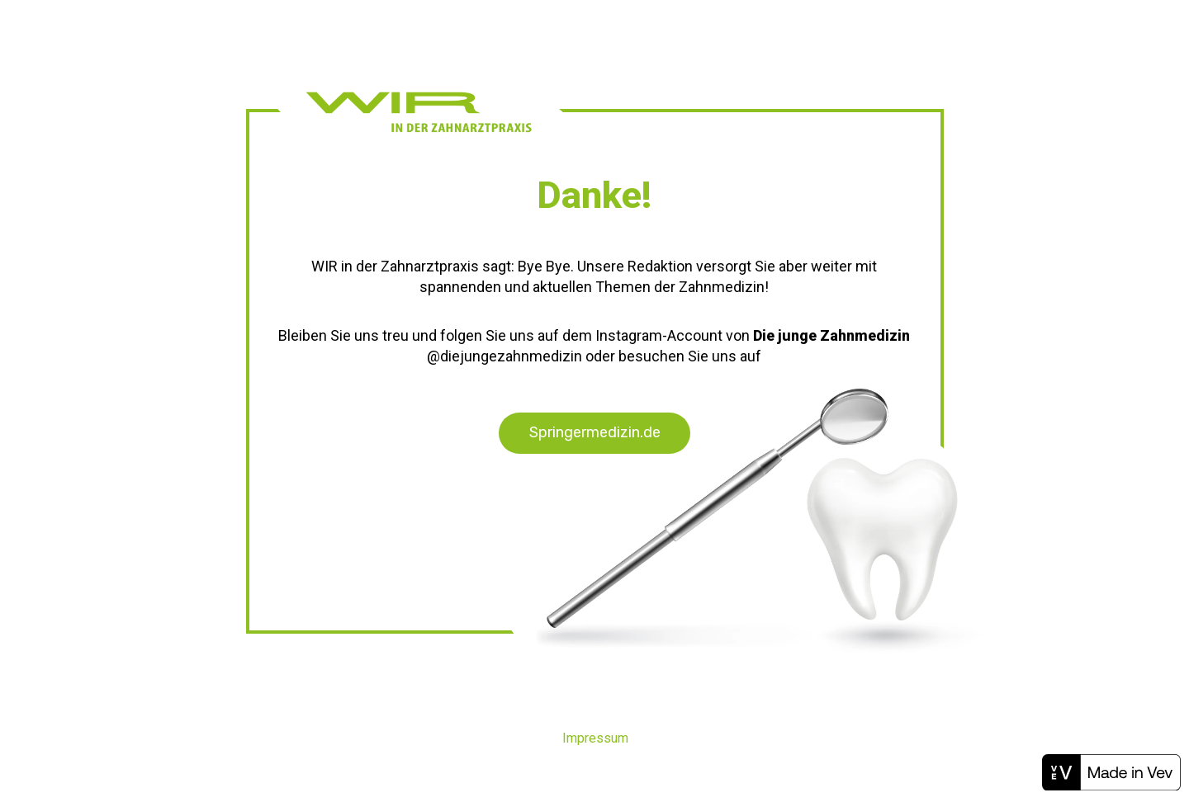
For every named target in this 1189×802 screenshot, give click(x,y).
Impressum (595, 738)
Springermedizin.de (595, 432)
